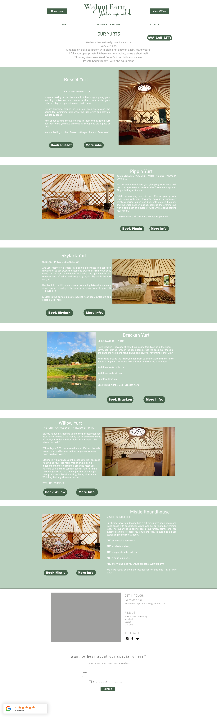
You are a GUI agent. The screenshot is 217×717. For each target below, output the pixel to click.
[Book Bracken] (120, 399)
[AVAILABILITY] (159, 38)
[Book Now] (57, 11)
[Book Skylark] (59, 312)
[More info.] (94, 145)
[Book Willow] (55, 492)
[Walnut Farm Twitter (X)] (138, 639)
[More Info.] (154, 399)
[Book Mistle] (56, 572)
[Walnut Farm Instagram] (127, 639)
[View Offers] (159, 11)
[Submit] (108, 689)
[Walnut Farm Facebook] (132, 639)
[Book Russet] (61, 145)
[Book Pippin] (132, 228)
